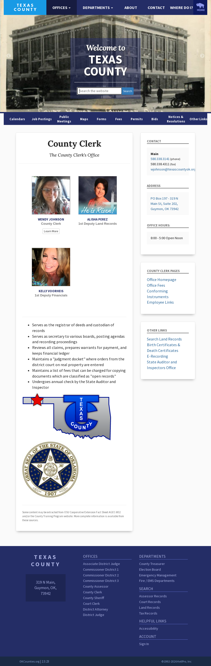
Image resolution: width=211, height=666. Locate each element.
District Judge (93, 614)
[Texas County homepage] (25, 6)
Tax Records (148, 613)
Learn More (51, 231)
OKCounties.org (29, 661)
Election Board (150, 569)
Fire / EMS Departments (157, 580)
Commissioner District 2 (101, 575)
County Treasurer (152, 563)
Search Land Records (164, 338)
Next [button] (202, 56)
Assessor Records (153, 596)
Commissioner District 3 (101, 580)
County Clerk (92, 592)
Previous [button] (8, 56)
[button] (61, 7)
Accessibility (148, 628)
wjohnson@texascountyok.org (173, 169)
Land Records (149, 607)
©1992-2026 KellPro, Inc (176, 661)
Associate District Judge (101, 563)
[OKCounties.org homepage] (200, 7)
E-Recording (157, 356)
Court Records (150, 602)
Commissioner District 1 (101, 569)
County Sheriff (93, 598)
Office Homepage (161, 279)
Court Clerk (91, 603)
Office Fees (156, 285)
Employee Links (160, 302)
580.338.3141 (160, 159)
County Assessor (95, 586)
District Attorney (95, 609)
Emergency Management (157, 575)
